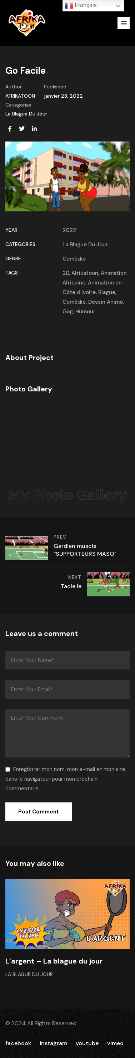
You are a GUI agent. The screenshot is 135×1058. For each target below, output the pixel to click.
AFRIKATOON (20, 96)
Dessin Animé (105, 301)
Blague (106, 292)
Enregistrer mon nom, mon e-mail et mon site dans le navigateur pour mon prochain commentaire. (65, 779)
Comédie (74, 258)
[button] (124, 23)
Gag (67, 311)
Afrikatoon (84, 273)
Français (81, 5)
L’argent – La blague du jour (53, 961)
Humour (85, 311)
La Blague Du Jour (26, 114)
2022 (69, 230)
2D (65, 273)
